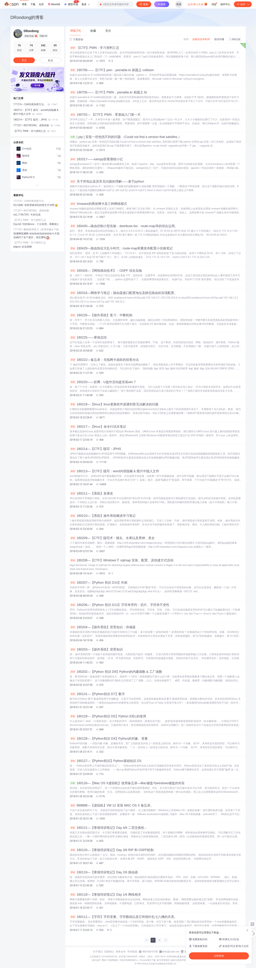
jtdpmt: (17, 246)
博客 (24, 4)
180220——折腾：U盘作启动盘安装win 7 (103, 382)
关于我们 (98, 951)
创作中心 (225, 4)
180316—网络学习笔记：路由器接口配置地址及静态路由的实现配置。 (123, 293)
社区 (41, 4)
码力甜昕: (19, 205)
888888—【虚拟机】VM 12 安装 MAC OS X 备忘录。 (112, 805)
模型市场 (71, 3)
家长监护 (96, 960)
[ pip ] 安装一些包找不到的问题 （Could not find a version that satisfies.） (125, 137)
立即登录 (219, 955)
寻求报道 (132, 951)
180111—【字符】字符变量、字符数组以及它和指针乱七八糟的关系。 (123, 917)
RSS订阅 (235, 39)
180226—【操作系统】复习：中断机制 (101, 315)
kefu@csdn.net (171, 951)
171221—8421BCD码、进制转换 (36, 125)
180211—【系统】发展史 (91, 493)
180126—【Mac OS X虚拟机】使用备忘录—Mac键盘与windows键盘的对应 (127, 783)
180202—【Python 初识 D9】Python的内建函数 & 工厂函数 (116, 671)
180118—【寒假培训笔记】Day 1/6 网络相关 (105, 894)
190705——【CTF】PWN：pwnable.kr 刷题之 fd (108, 92)
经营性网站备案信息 (176, 956)
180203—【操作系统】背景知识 (96, 649)
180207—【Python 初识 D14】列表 (99, 582)
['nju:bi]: (17, 224)
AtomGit (53, 4)
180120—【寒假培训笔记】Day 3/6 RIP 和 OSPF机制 (112, 850)
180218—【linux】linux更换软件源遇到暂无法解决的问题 (114, 404)
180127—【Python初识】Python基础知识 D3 (105, 761)
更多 (85, 4)
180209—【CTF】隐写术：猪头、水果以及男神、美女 (112, 538)
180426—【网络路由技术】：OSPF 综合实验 (106, 270)
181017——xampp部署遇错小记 (96, 159)
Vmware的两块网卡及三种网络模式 (98, 204)
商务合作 (121, 951)
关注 (24, 60)
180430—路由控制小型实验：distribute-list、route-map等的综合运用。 (124, 226)
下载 (32, 4)
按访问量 (219, 39)
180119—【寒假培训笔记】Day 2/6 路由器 (104, 872)
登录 (178, 4)
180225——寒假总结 (88, 337)
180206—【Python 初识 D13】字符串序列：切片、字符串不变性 (119, 605)
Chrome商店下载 (148, 960)
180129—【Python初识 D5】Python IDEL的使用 (108, 716)
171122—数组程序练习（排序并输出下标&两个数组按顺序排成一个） (37, 229)
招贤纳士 (109, 951)
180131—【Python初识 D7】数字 (97, 694)
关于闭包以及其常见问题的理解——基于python (107, 181)
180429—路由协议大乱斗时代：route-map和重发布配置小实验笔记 (121, 248)
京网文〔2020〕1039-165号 (152, 956)
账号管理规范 (163, 960)
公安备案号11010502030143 (103, 956)
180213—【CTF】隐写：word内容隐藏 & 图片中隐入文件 (114, 471)
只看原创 (76, 39)
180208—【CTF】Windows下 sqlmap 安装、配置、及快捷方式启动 (121, 560)
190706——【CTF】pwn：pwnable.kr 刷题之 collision (112, 70)
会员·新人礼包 (197, 4)
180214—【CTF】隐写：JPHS (95, 449)
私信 (50, 60)
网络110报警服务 (110, 960)
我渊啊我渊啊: (21, 233)
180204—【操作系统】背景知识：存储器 (103, 627)
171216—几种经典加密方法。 (35, 104)
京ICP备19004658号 (128, 956)
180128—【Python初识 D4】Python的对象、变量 (109, 738)
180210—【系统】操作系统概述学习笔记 (103, 516)
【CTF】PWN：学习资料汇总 (94, 48)
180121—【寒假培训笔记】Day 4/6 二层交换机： (109, 827)
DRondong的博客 (27, 17)
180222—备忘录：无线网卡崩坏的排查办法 (104, 360)
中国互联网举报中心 (129, 960)
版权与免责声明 (178, 960)
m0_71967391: (22, 214)
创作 (242, 4)
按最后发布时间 (201, 39)
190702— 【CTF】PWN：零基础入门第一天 (105, 114)
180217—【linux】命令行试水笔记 (98, 426)
